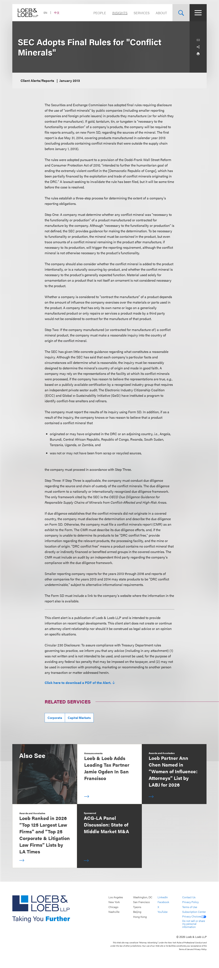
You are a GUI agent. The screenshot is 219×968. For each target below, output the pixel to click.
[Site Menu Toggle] (198, 12)
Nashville (113, 912)
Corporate (55, 717)
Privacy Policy (190, 902)
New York (114, 902)
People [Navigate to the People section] (99, 12)
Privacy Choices (194, 916)
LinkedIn (163, 897)
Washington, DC (142, 897)
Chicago (113, 907)
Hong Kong (140, 917)
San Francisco (141, 902)
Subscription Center (194, 912)
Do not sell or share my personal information (193, 924)
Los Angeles (115, 897)
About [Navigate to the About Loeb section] (161, 12)
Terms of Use (189, 907)
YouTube (163, 912)
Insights (119, 12)
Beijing (137, 912)
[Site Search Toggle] (181, 12)
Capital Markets (79, 717)
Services (142, 12)
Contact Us (188, 897)
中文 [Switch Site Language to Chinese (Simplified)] (57, 13)
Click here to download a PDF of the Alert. (78, 682)
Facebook (163, 902)
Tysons (137, 907)
